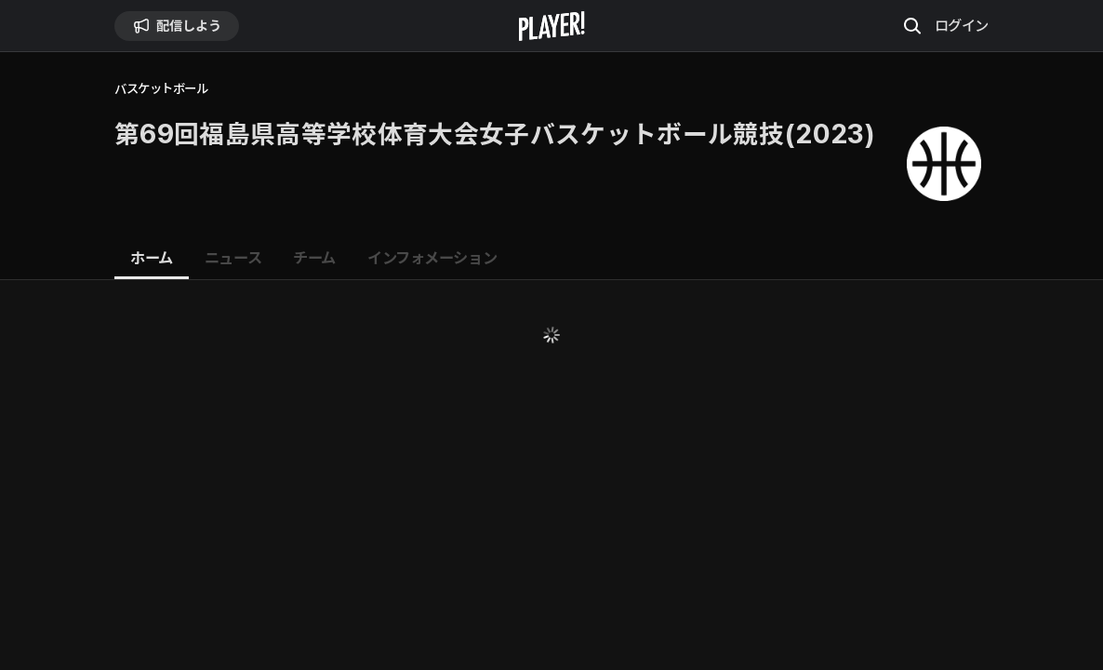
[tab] (151, 258)
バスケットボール (160, 89)
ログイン (962, 25)
